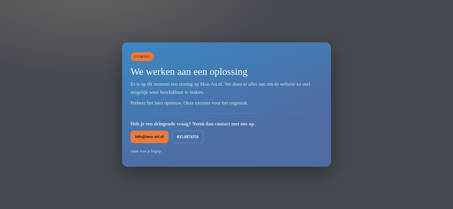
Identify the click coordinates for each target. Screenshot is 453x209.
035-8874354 (188, 137)
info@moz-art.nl (149, 136)
